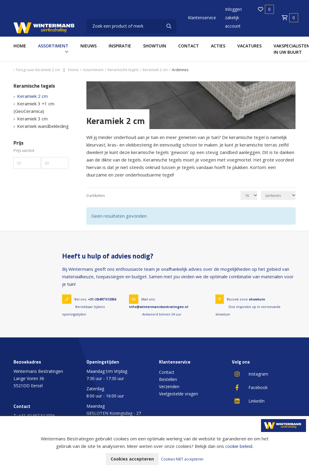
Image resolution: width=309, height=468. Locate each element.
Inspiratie (120, 46)
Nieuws (88, 46)
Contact (188, 46)
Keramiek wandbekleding (43, 126)
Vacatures (249, 46)
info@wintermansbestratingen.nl (158, 306)
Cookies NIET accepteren (182, 459)
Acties (218, 46)
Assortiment (53, 46)
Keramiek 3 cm (32, 119)
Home (20, 46)
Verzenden (169, 386)
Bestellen (168, 379)
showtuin (257, 299)
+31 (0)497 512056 (102, 299)
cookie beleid (238, 446)
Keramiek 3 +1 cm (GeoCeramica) (34, 107)
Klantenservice (202, 17)
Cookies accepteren (132, 459)
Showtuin (154, 46)
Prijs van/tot (24, 150)
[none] (169, 26)
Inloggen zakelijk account (233, 17)
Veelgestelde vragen (178, 394)
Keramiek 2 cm (32, 96)
